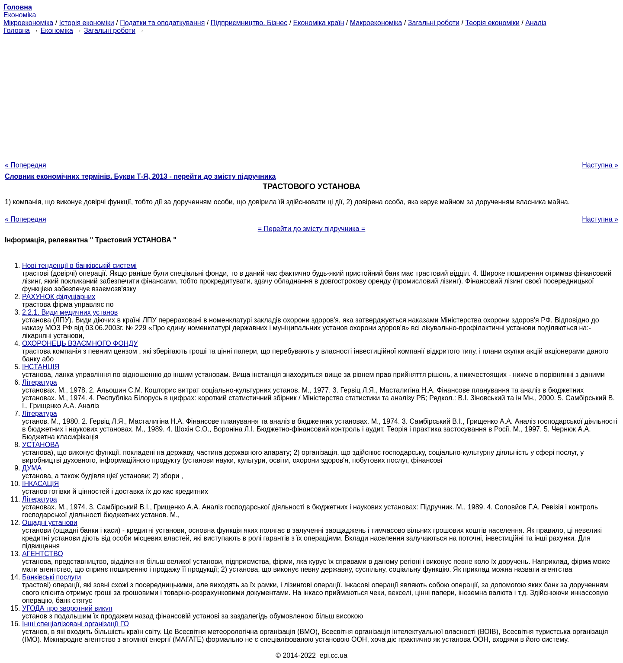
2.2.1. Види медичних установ (70, 312)
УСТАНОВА (40, 444)
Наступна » (600, 165)
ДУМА (32, 468)
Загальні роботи (433, 22)
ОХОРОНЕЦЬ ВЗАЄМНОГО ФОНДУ (80, 343)
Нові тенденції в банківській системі (79, 265)
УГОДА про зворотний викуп (67, 608)
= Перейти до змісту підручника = (312, 228)
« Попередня (25, 165)
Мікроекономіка (28, 22)
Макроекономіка (376, 22)
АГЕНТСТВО (42, 553)
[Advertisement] (311, 95)
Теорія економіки (492, 22)
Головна (16, 30)
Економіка (19, 15)
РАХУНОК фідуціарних (58, 296)
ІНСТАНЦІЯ (40, 366)
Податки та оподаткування (162, 22)
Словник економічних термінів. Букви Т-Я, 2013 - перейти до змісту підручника (140, 176)
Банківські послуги (51, 577)
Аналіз (535, 22)
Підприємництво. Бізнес (249, 22)
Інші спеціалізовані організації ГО (75, 624)
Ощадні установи (49, 522)
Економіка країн (318, 22)
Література (39, 382)
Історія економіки (86, 22)
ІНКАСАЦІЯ (40, 483)
